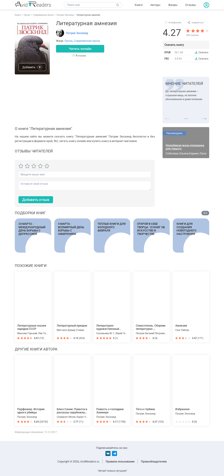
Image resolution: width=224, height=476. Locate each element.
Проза (68, 40)
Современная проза (87, 40)
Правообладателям (154, 461)
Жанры (172, 5)
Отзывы (190, 5)
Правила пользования (120, 461)
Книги (138, 5)
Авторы (155, 5)
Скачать (203, 52)
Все (205, 213)
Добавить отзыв (35, 200)
